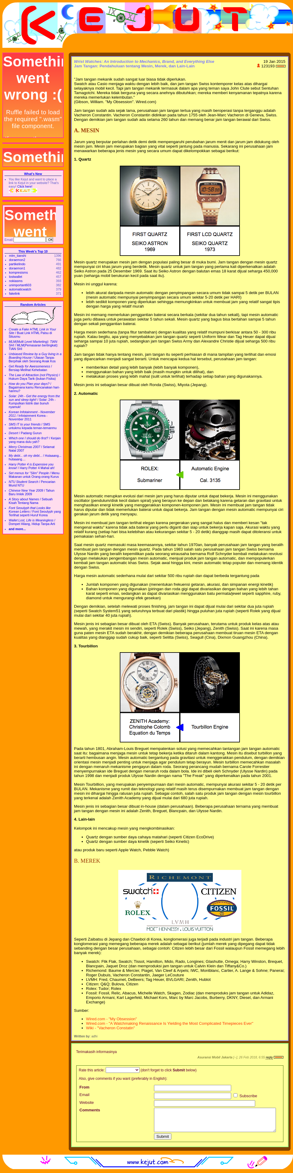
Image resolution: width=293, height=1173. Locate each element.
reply (269, 1057)
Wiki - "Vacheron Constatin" (110, 1028)
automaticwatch (20, 289)
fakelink (14, 293)
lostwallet (15, 276)
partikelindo (17, 264)
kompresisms (18, 272)
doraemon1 (17, 268)
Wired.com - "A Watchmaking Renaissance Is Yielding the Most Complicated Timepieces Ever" (169, 1023)
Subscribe (245, 1096)
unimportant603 (20, 285)
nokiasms (16, 281)
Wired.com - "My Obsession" (111, 1019)
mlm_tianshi (17, 255)
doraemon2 (17, 260)
